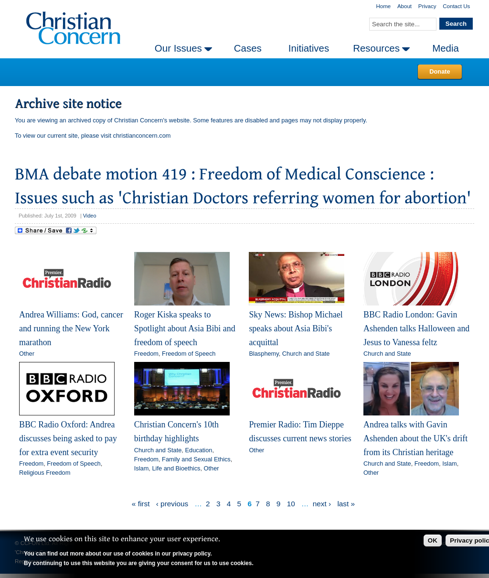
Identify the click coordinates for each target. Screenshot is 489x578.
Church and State (306, 353)
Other (26, 353)
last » (346, 504)
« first (141, 504)
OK (432, 540)
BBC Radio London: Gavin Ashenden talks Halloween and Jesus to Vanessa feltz (416, 328)
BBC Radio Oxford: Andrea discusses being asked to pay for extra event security (68, 438)
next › (322, 504)
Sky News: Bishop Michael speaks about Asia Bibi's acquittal (295, 328)
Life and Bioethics (176, 468)
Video (89, 215)
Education (198, 450)
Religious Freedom (44, 472)
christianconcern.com (142, 135)
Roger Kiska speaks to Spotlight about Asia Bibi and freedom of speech (184, 328)
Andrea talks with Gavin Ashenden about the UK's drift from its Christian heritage (415, 438)
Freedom (146, 353)
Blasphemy (263, 353)
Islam (141, 468)
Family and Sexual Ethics (196, 459)
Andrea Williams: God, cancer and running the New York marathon (71, 328)
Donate (439, 71)
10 (291, 504)
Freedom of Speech (188, 353)
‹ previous (172, 504)
